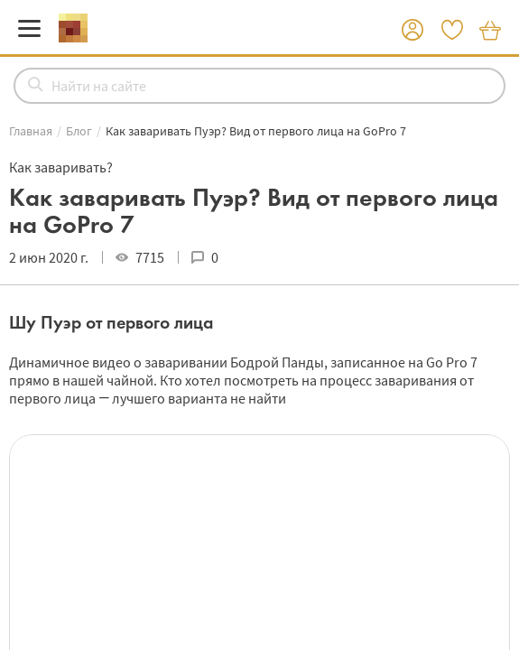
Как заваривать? (61, 167)
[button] (412, 30)
